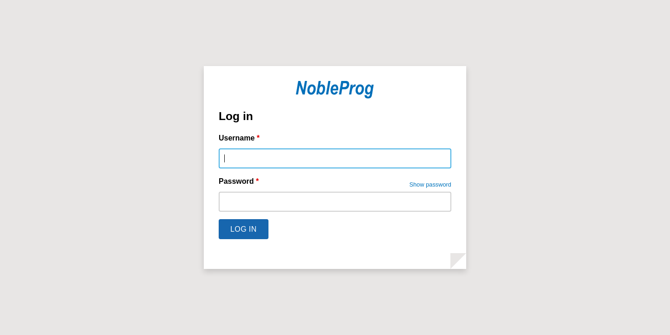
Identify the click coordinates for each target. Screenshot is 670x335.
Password (239, 181)
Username (239, 138)
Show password (430, 184)
